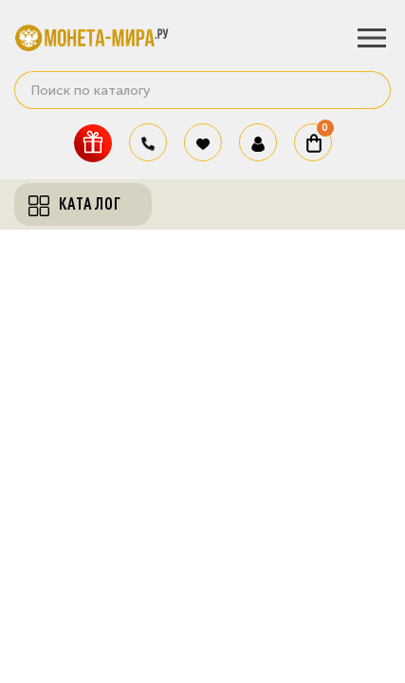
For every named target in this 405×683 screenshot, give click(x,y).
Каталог (74, 204)
